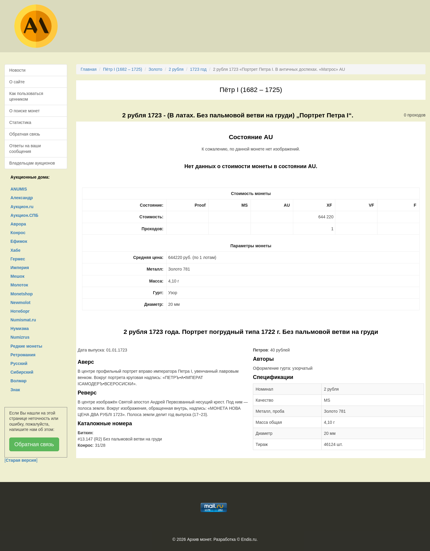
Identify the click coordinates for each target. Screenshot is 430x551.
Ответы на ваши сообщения (25, 148)
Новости (17, 70)
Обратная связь (24, 134)
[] (20, 460)
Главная (88, 69)
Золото (155, 69)
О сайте (16, 81)
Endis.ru (248, 539)
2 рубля (176, 69)
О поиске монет (24, 110)
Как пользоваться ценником (26, 96)
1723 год (198, 69)
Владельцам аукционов (32, 163)
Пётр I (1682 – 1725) (122, 69)
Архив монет (199, 539)
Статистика (20, 122)
